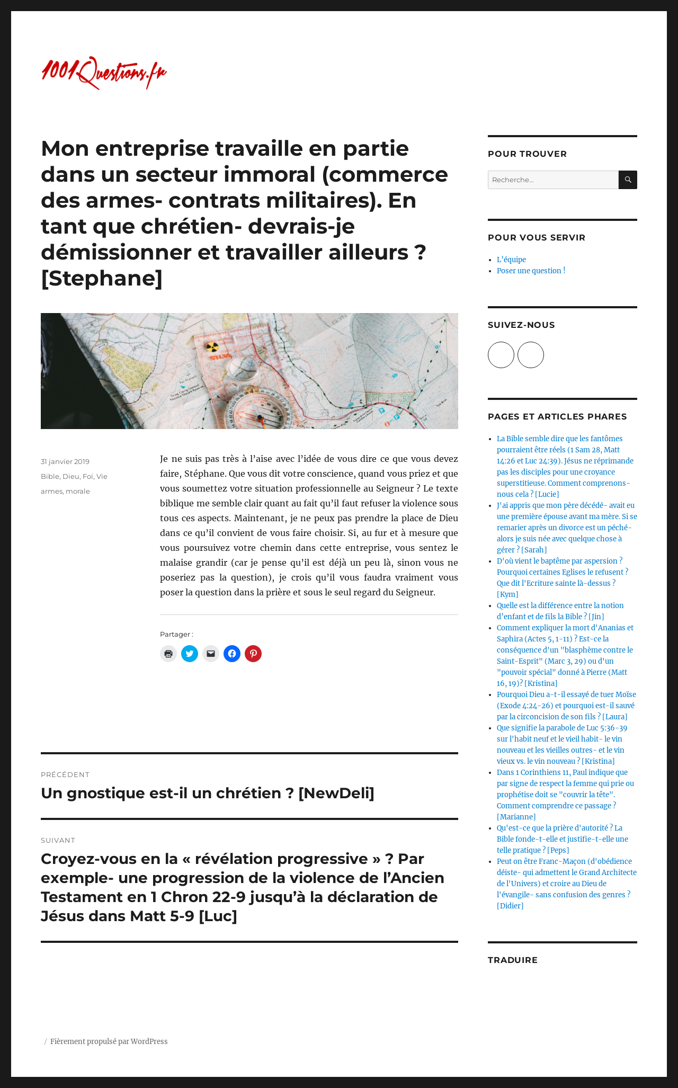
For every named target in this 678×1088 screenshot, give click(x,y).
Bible (50, 476)
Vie (102, 476)
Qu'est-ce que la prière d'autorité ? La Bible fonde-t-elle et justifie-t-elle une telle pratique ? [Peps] (562, 839)
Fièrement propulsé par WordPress (109, 1041)
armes (52, 491)
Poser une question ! (531, 270)
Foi (88, 476)
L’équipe (511, 259)
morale (78, 491)
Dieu (71, 476)
